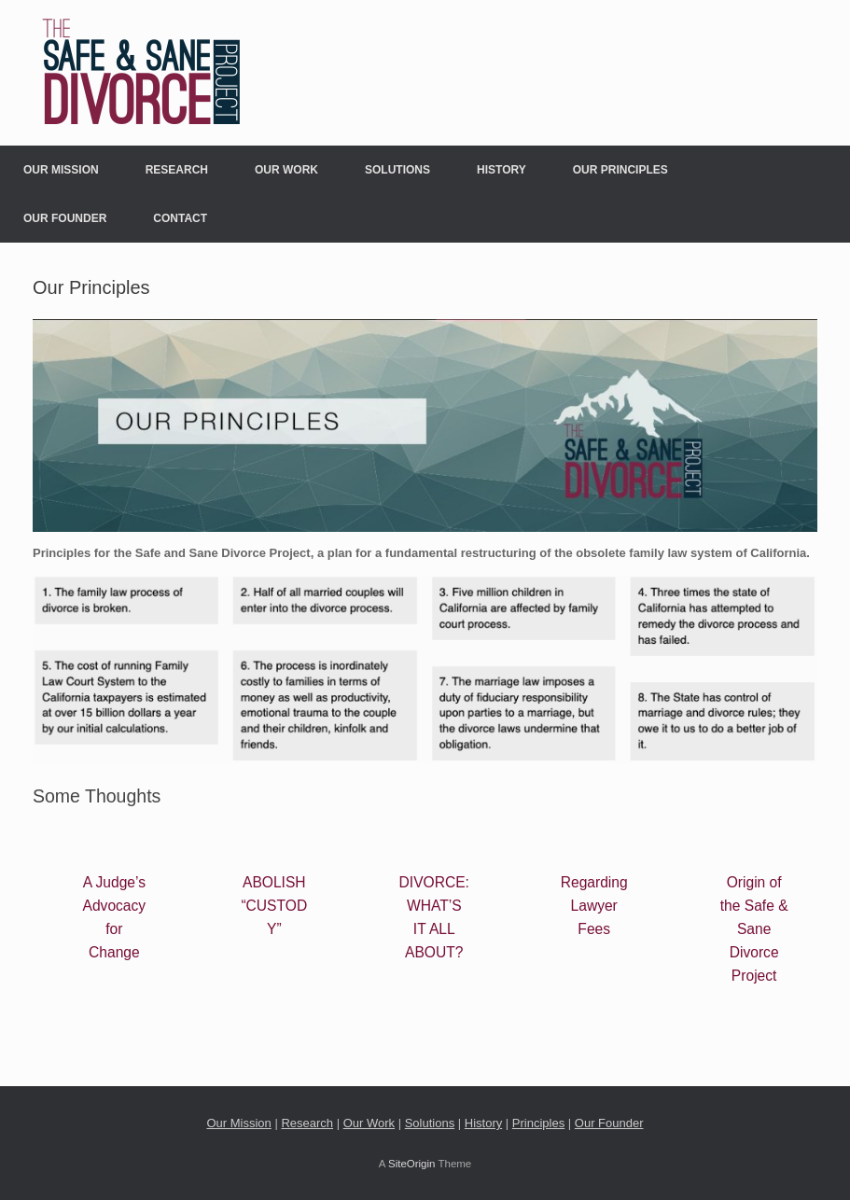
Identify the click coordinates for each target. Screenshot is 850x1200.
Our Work (286, 169)
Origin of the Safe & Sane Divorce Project (754, 929)
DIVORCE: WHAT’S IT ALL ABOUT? (434, 917)
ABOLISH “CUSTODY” (274, 905)
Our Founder (64, 218)
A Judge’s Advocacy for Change (114, 917)
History (501, 169)
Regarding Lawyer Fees (594, 905)
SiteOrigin (412, 1163)
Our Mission (61, 169)
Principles (538, 1123)
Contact (180, 218)
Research (177, 169)
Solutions (397, 169)
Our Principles (620, 169)
